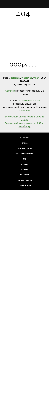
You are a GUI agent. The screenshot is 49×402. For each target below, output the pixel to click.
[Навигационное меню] (45, 4)
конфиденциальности (29, 100)
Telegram (15, 78)
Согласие (10, 91)
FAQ (24, 159)
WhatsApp (27, 78)
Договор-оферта (24, 180)
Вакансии (24, 170)
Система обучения (24, 148)
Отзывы (24, 164)
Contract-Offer (24, 185)
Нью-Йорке (24, 110)
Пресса (24, 143)
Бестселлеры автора (24, 154)
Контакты (24, 175)
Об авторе (24, 138)
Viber (36, 78)
